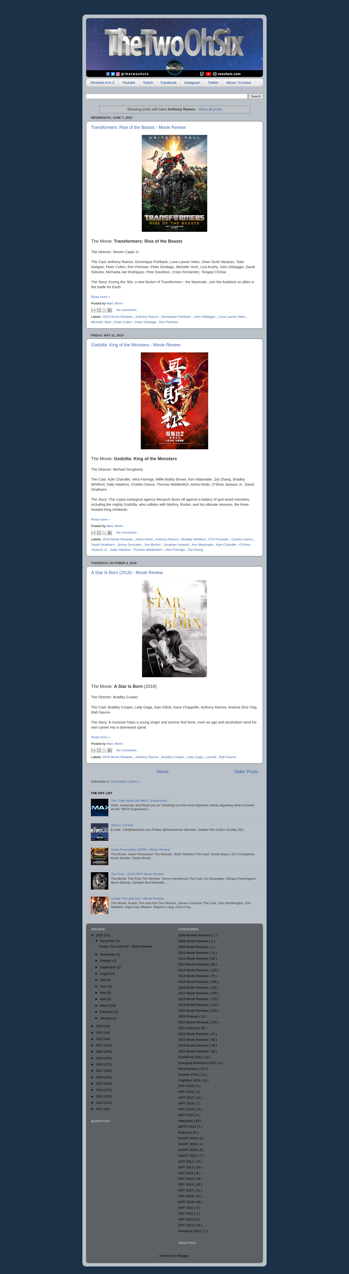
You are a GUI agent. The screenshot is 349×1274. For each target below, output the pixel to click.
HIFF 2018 (186, 1103)
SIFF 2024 (186, 1225)
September (108, 967)
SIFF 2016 (186, 1184)
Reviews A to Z (103, 82)
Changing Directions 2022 (197, 1063)
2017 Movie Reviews (193, 993)
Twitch (148, 82)
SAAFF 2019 (188, 1150)
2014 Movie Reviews (193, 976)
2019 (100, 1058)
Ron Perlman (168, 322)
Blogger (183, 1256)
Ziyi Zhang (195, 550)
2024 (100, 1026)
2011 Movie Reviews (193, 958)
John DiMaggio (205, 316)
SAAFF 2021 (188, 1155)
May (103, 992)
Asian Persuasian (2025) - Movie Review (140, 849)
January (106, 1018)
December (108, 941)
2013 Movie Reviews (193, 970)
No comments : (128, 310)
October (106, 961)
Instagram (192, 82)
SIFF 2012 (186, 1161)
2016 (100, 1077)
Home (162, 771)
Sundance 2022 (190, 1231)
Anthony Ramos (147, 316)
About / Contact (238, 82)
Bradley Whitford (193, 539)
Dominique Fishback (176, 316)
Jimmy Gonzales (130, 544)
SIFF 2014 (186, 1173)
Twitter (213, 82)
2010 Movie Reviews (193, 953)
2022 (100, 1039)
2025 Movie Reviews (193, 1051)
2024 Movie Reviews (193, 1045)
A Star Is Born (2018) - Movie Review (127, 572)
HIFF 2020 (186, 1115)
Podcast (184, 1132)
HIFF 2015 (186, 1086)
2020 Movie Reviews (193, 1010)
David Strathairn (103, 544)
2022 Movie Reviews (193, 1034)
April (103, 999)
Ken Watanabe (203, 544)
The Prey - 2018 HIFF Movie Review (137, 874)
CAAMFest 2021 (190, 1057)
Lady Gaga (195, 757)
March (105, 1005)
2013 (100, 1096)
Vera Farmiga (175, 550)
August (105, 973)
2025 (100, 935)
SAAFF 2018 (188, 1144)
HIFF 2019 (186, 1109)
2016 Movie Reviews (193, 987)
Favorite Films (189, 1074)
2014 (100, 1090)
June (104, 986)
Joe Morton (152, 544)
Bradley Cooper (173, 757)
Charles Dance (242, 539)
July (103, 980)
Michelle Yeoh (101, 322)
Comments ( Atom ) (125, 781)
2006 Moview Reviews (195, 935)
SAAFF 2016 (188, 1138)
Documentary (188, 1069)
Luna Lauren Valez (232, 316)
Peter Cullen (123, 322)
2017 (100, 1070)
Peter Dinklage (146, 322)
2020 (100, 1051)
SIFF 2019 (186, 1202)
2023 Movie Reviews (118, 316)
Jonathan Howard (176, 544)
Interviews (186, 1121)
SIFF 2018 (186, 1196)
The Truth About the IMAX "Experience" (139, 800)
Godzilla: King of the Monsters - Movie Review (135, 344)
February (107, 1012)
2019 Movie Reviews (118, 539)
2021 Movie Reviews (193, 1022)
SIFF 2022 (186, 1213)
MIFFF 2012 (187, 1126)
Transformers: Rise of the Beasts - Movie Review (138, 127)
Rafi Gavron (227, 757)
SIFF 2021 (186, 1208)
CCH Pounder (219, 539)
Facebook (169, 82)
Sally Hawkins (121, 550)
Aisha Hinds (144, 539)
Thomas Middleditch (148, 550)
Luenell (211, 757)
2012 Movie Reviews (193, 964)
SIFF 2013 (186, 1167)
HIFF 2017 (186, 1097)
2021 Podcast (188, 1028)
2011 (100, 1109)
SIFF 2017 (186, 1190)
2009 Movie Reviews (193, 947)
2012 (100, 1102)
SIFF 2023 (186, 1219)
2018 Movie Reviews (118, 757)
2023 (100, 1032)
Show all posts (210, 109)
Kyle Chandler (227, 544)
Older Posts (246, 771)
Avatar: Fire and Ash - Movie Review (137, 898)
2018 (100, 1064)
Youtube (128, 82)
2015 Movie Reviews (193, 982)
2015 (100, 1083)
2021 (100, 1045)
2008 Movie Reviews (193, 941)
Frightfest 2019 (189, 1080)
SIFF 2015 (186, 1179)
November (108, 954)
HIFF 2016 (186, 1092)
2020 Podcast (188, 1016)
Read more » (100, 297)
